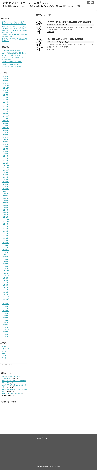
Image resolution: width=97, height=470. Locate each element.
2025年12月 (5, 83)
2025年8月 (5, 92)
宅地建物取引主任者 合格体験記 (12, 62)
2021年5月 (5, 207)
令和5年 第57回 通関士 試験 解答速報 (65, 39)
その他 (4, 346)
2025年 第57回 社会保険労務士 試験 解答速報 (69, 21)
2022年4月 (5, 184)
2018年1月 (5, 268)
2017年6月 (5, 285)
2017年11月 (5, 273)
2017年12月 (5, 271)
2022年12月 (5, 165)
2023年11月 (5, 139)
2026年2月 (5, 78)
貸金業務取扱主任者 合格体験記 (12, 66)
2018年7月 (5, 257)
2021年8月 (5, 200)
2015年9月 (5, 332)
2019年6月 (5, 236)
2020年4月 (5, 224)
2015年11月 (5, 327)
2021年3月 (5, 212)
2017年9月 (5, 278)
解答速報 (61, 24)
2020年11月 (5, 222)
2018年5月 (5, 261)
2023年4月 (5, 156)
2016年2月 (5, 320)
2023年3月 (5, 158)
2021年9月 (5, 198)
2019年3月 (5, 243)
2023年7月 (5, 149)
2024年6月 (5, 123)
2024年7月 (5, 121)
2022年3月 (5, 186)
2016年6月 (5, 311)
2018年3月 (5, 264)
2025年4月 (5, 102)
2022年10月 (5, 170)
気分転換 (4, 351)
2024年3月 (5, 130)
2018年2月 (5, 266)
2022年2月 (5, 189)
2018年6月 (5, 259)
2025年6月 (5, 97)
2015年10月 (5, 329)
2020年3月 (5, 226)
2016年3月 (5, 318)
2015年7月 (5, 336)
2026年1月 (5, 81)
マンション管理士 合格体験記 (11, 55)
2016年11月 (5, 299)
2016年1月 (5, 322)
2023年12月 (5, 137)
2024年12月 (5, 111)
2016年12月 (5, 297)
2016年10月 (5, 301)
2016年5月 (5, 313)
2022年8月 (5, 175)
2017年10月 (5, 275)
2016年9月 (5, 304)
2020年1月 (5, 231)
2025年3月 (5, 104)
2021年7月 (5, 203)
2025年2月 (5, 107)
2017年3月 (5, 290)
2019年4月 (5, 240)
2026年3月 (5, 76)
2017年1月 (5, 294)
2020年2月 (5, 229)
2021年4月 (5, 210)
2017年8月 (5, 280)
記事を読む (50, 32)
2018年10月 (5, 254)
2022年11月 (5, 168)
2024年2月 (5, 132)
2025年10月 (5, 88)
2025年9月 (5, 90)
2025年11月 (5, 85)
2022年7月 (5, 177)
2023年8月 (5, 146)
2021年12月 (5, 191)
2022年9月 (5, 172)
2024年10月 (5, 116)
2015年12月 (5, 325)
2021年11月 (5, 193)
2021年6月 (5, 205)
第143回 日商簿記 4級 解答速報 (12, 393)
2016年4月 (5, 315)
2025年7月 (5, 95)
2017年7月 (5, 282)
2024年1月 (5, 135)
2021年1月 (5, 217)
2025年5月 (5, 100)
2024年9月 (5, 118)
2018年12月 (5, 250)
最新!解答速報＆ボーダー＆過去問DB (25, 2)
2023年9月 (5, 144)
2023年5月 (5, 153)
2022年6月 (5, 179)
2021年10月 (5, 196)
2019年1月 (5, 247)
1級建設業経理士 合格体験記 (11, 50)
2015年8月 (5, 334)
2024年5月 (5, 125)
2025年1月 (5, 109)
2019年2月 (5, 245)
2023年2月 (5, 161)
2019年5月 (5, 238)
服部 (8, 383)
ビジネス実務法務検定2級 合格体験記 (14, 53)
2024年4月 (5, 128)
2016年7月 (5, 308)
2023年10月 (5, 142)
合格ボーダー (6, 349)
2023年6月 (5, 151)
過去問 (67, 24)
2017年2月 (5, 292)
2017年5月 (5, 287)
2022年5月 (5, 182)
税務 (3, 353)
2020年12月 (5, 219)
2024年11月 (5, 114)
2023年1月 (5, 163)
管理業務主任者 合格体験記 (10, 64)
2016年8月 (5, 306)
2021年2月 (5, 214)
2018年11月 (5, 252)
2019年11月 (5, 233)
